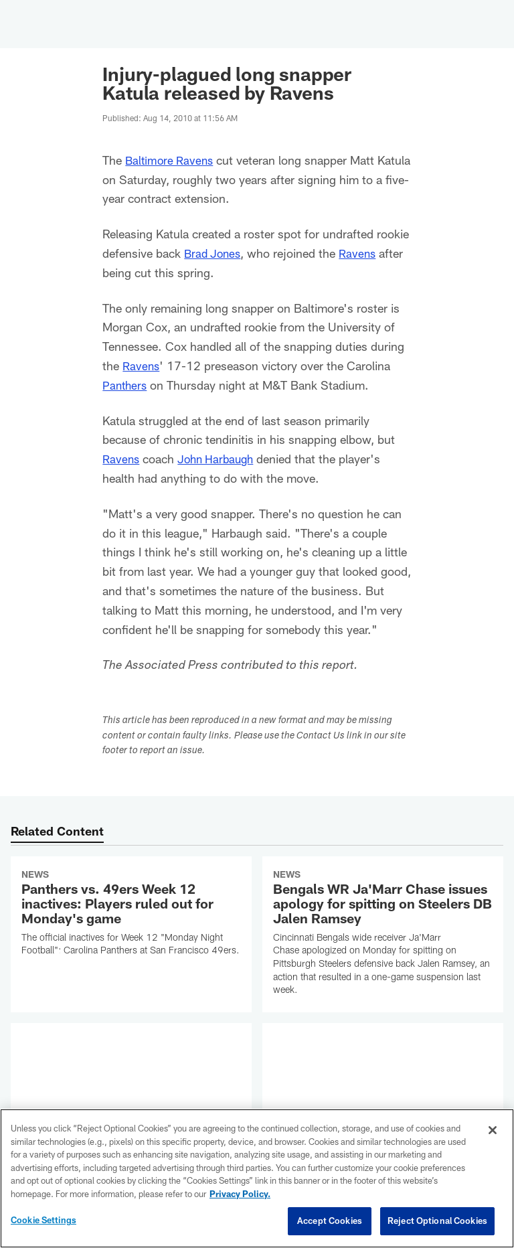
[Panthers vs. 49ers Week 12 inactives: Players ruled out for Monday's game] (131, 914)
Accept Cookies (329, 1220)
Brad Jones (214, 253)
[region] (257, 1178)
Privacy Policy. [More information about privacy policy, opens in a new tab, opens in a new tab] (239, 1193)
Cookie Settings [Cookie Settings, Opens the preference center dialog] (43, 1220)
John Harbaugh (219, 458)
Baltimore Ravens (171, 160)
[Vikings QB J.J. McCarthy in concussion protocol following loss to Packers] (382, 1094)
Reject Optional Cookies (437, 1220)
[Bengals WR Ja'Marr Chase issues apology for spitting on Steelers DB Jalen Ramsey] (382, 934)
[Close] (492, 1130)
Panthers (125, 385)
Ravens (362, 253)
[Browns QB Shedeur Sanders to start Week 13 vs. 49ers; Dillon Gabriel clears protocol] (131, 1101)
